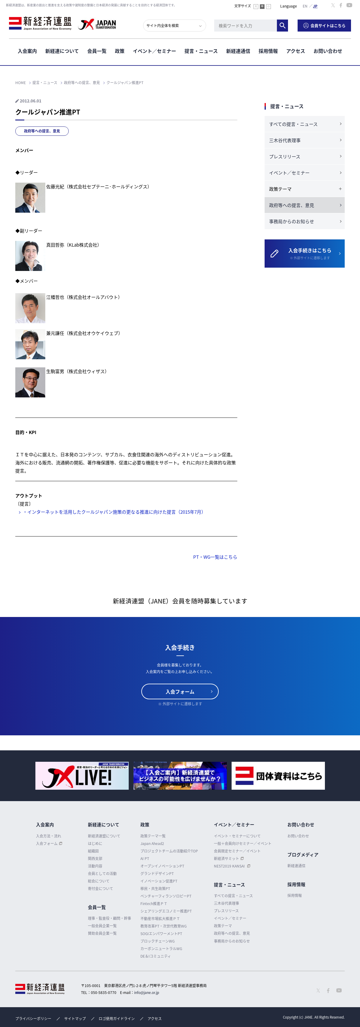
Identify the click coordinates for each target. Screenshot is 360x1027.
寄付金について (100, 888)
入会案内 (27, 50)
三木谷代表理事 (285, 140)
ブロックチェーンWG (157, 941)
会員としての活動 (102, 873)
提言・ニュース (201, 50)
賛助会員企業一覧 (102, 933)
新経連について (62, 50)
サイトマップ (75, 1018)
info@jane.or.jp (146, 992)
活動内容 (95, 866)
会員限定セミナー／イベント (237, 851)
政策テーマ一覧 (153, 836)
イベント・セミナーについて (237, 836)
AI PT (144, 858)
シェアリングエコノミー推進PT (166, 911)
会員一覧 (96, 50)
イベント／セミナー (154, 50)
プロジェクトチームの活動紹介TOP (169, 851)
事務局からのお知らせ (291, 221)
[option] (82, 776)
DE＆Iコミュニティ (155, 956)
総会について (99, 881)
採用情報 (268, 50)
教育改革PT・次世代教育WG (163, 926)
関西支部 (95, 858)
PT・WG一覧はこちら (215, 557)
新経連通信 (238, 50)
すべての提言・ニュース (293, 124)
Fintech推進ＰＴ (153, 903)
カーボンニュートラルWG (161, 948)
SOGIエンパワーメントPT (161, 933)
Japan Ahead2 (152, 843)
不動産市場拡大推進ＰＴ (160, 918)
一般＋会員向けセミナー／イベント (243, 843)
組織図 (93, 851)
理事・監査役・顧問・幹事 (109, 918)
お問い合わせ (328, 50)
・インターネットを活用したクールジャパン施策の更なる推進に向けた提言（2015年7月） (114, 512)
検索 (282, 26)
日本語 (315, 5)
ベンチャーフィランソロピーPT (165, 896)
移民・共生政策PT (155, 888)
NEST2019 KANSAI (230, 866)
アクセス (295, 50)
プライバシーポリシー (33, 1018)
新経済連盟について (104, 836)
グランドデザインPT (157, 873)
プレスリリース (284, 156)
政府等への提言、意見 (42, 131)
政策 (119, 50)
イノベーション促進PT (158, 881)
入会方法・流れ (48, 836)
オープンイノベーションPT (162, 866)
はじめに (95, 843)
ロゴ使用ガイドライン (117, 1018)
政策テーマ (223, 925)
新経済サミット (226, 858)
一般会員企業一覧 (102, 925)
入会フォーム (180, 691)
